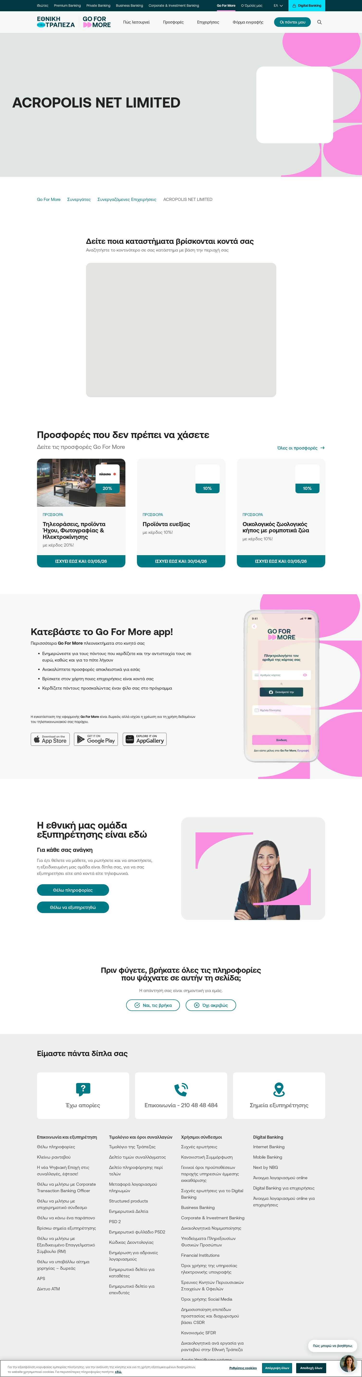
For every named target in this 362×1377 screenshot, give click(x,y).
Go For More (226, 5)
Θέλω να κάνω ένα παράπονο (66, 1217)
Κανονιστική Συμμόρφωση (207, 1157)
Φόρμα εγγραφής (248, 22)
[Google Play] (98, 735)
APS (41, 1278)
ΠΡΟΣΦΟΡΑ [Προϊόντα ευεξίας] (153, 514)
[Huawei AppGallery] (147, 735)
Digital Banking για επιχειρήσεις (284, 1187)
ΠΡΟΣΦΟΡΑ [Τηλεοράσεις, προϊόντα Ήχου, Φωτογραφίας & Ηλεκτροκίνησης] (53, 514)
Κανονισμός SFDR (198, 1332)
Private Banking (98, 5)
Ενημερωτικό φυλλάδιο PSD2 (137, 1231)
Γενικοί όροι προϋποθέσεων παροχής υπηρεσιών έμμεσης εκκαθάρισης (210, 1174)
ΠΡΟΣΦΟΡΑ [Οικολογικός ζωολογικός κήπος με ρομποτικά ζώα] (253, 514)
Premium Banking (67, 5)
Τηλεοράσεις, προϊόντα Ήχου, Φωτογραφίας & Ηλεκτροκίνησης (74, 530)
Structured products (128, 1200)
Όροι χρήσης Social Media (206, 1299)
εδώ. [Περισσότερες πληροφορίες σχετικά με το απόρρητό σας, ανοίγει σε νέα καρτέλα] (118, 1375)
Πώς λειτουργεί (136, 22)
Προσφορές (173, 22)
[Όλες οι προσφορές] (301, 448)
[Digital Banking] (306, 5)
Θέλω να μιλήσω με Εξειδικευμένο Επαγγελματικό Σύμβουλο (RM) (66, 1245)
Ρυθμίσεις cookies (243, 1371)
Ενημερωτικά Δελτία (128, 1211)
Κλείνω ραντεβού (54, 1157)
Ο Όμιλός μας (251, 5)
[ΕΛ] (278, 5)
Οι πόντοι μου (292, 22)
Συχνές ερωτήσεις (199, 1146)
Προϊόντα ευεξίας (166, 524)
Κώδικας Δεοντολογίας (131, 1242)
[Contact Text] (181, 1095)
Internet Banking (269, 1146)
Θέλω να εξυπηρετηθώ (73, 907)
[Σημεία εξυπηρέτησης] (279, 1095)
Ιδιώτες (42, 5)
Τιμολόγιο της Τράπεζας (132, 1146)
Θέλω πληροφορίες (56, 1146)
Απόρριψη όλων (277, 1371)
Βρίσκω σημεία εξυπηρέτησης (66, 1228)
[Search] (319, 22)
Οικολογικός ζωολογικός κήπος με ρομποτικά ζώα (276, 527)
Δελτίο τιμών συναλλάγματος (137, 1157)
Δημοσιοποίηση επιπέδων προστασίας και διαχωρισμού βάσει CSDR (210, 1316)
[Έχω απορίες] (83, 1095)
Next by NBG (265, 1167)
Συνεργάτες (79, 199)
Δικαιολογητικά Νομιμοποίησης (211, 1228)
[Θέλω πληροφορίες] (73, 890)
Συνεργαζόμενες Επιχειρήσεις (127, 199)
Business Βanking (198, 1207)
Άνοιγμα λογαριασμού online (280, 1177)
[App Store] (52, 735)
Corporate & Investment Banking (174, 5)
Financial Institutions (200, 1255)
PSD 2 (115, 1221)
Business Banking (129, 5)
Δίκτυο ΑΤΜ (48, 1288)
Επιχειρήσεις (208, 22)
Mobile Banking (267, 1157)
